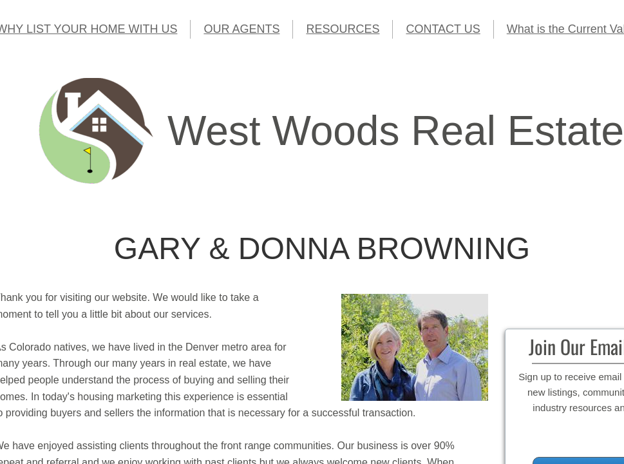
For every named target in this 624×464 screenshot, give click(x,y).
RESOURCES (342, 29)
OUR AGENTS (241, 29)
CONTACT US (443, 29)
